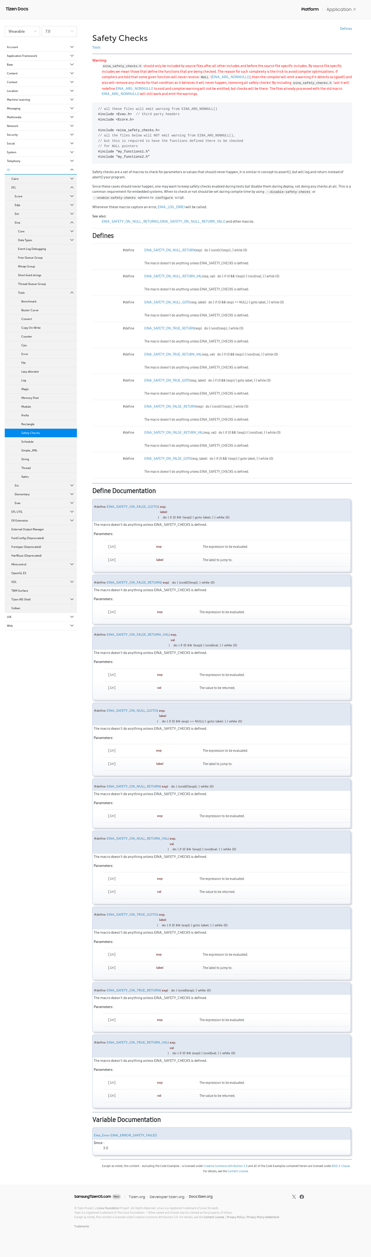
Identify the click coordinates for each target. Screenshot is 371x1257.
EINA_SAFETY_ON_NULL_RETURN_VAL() (192, 221)
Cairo (43, 178)
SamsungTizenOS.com (92, 1196)
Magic (25, 389)
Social (41, 143)
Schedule (27, 441)
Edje (45, 205)
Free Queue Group (30, 257)
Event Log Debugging (32, 249)
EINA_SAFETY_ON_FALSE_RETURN (170, 406)
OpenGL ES (18, 573)
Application (341, 9)
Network (41, 126)
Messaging (41, 108)
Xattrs (25, 476)
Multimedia (41, 117)
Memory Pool (30, 398)
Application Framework (41, 56)
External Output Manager (27, 529)
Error (24, 354)
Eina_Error (102, 1135)
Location (41, 91)
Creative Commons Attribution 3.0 (225, 1166)
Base (41, 64)
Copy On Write (31, 327)
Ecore (45, 196)
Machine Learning (41, 99)
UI (41, 169)
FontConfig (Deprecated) (27, 538)
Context (41, 82)
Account (41, 47)
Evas (45, 503)
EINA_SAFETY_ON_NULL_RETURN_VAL (173, 276)
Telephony (41, 161)
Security (41, 134)
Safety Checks (30, 433)
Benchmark (28, 301)
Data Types (46, 240)
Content (41, 73)
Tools (46, 292)
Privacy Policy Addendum (263, 1217)
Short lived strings (29, 275)
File (23, 363)
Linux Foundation (108, 1208)
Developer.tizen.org (167, 1196)
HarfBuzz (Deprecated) (26, 555)
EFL (43, 187)
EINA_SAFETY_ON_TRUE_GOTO (167, 380)
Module (26, 406)
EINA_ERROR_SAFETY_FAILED (133, 1135)
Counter (26, 336)
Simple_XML (29, 450)
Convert (26, 319)
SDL (43, 582)
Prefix (25, 415)
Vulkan (15, 608)
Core (46, 231)
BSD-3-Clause (341, 1166)
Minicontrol (43, 564)
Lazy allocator (30, 371)
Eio (45, 485)
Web (41, 625)
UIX (41, 617)
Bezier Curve (30, 310)
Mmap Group (26, 266)
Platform (310, 9)
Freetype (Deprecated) (26, 547)
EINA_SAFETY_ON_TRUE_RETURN (169, 328)
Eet (45, 214)
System (41, 152)
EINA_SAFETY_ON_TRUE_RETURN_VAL (173, 354)
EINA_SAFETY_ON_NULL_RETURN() (130, 221)
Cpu (24, 345)
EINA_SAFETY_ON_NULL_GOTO (167, 302)
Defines (346, 28)
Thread (26, 468)
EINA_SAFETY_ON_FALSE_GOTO (167, 458)
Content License (238, 1171)
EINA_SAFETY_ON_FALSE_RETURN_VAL (173, 432)
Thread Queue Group (32, 284)
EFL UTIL (43, 511)
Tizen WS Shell (43, 599)
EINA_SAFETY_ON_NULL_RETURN (169, 250)
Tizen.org (137, 1196)
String (25, 459)
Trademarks (81, 1226)
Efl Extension (43, 520)
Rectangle (28, 424)
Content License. (214, 1217)
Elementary (45, 494)
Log (23, 380)
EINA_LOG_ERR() (171, 206)
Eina (45, 222)
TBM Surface (19, 590)
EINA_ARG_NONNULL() (230, 76)
